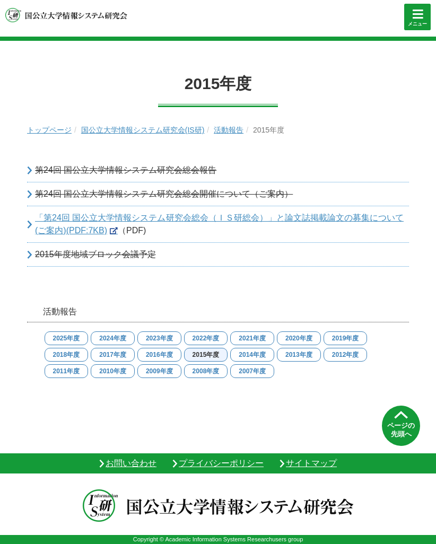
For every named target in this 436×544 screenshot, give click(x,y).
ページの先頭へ (401, 430)
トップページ (49, 130)
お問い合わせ (131, 463)
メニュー (417, 24)
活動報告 (228, 130)
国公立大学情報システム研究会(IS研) (143, 130)
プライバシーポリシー (221, 463)
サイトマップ (311, 463)
